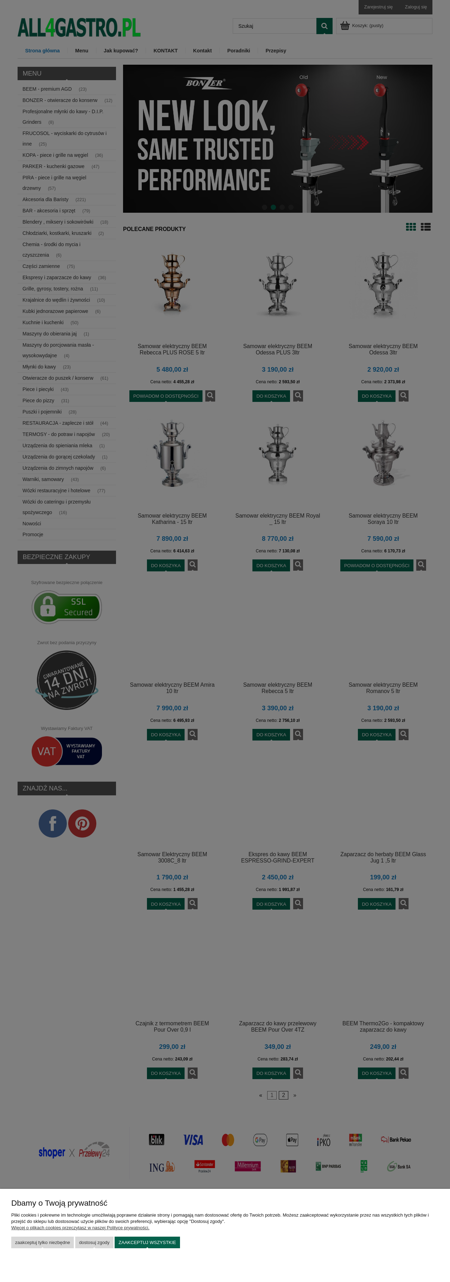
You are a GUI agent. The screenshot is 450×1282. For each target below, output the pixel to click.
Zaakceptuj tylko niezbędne (42, 1242)
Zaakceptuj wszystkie (147, 1242)
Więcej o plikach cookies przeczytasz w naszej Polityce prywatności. (80, 1227)
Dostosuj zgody (94, 1242)
